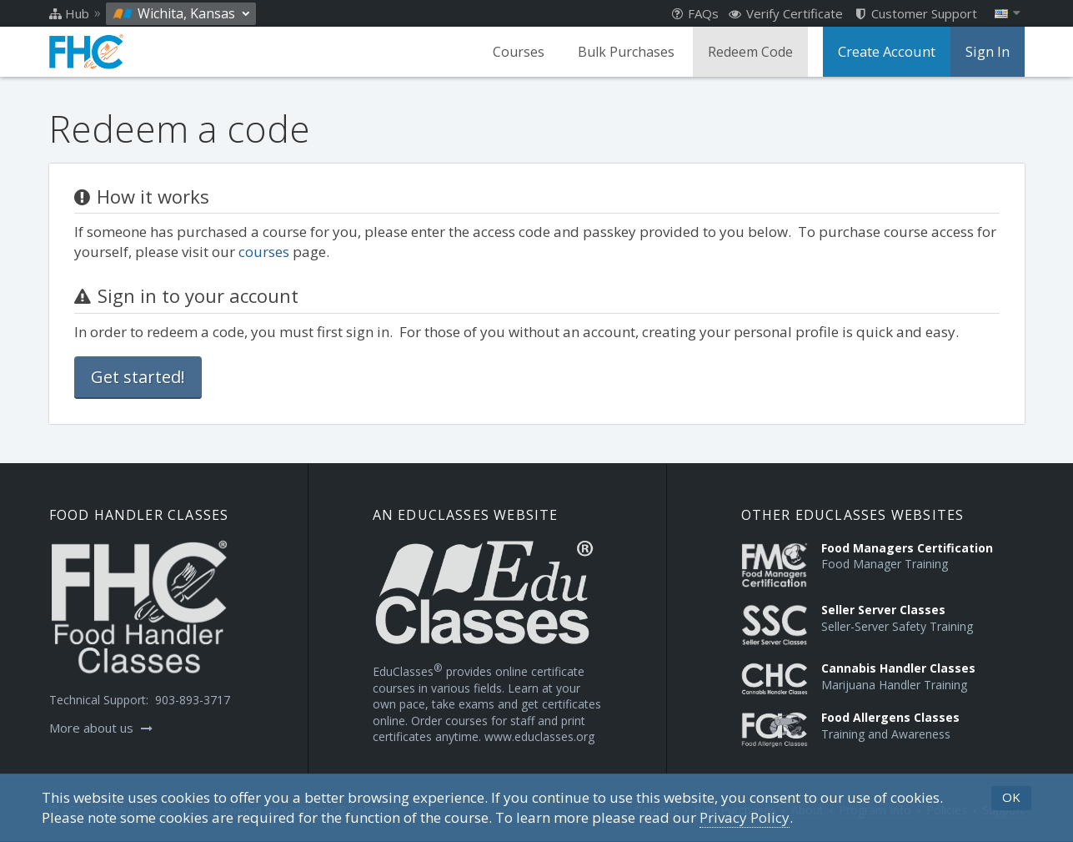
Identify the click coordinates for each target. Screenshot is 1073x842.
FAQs (695, 13)
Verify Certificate (786, 13)
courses (263, 251)
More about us (101, 727)
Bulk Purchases (629, 52)
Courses (522, 52)
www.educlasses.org (539, 736)
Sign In (988, 52)
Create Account (888, 52)
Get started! (138, 377)
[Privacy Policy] (744, 818)
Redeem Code (753, 52)
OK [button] (1011, 797)
